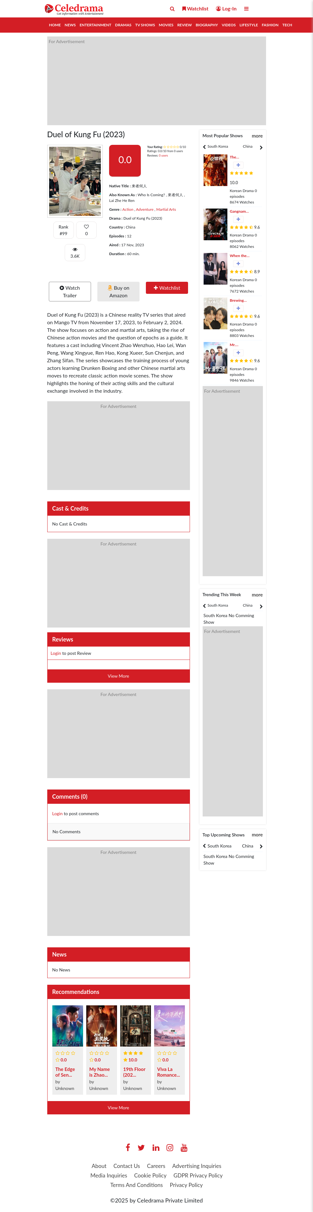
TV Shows (145, 25)
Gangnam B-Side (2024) (238, 211)
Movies (166, 25)
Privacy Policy (188, 1185)
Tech (287, 25)
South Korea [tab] (218, 146)
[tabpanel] (218, 146)
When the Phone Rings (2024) (238, 256)
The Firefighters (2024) (239, 157)
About (96, 1166)
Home (55, 25)
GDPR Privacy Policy (200, 1175)
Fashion (270, 25)
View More (118, 676)
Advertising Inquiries (199, 1166)
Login (56, 653)
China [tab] (247, 146)
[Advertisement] (156, 80)
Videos (229, 25)
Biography (207, 25)
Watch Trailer (70, 291)
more (257, 136)
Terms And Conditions (135, 1185)
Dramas (123, 25)
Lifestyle (248, 25)
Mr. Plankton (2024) (237, 345)
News (70, 25)
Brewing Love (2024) (240, 300)
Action (128, 209)
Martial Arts (165, 209)
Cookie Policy (150, 1175)
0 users (163, 155)
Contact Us (125, 1166)
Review (184, 25)
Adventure (144, 209)
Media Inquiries (106, 1175)
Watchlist (167, 288)
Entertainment (95, 25)
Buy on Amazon (118, 291)
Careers (156, 1166)
